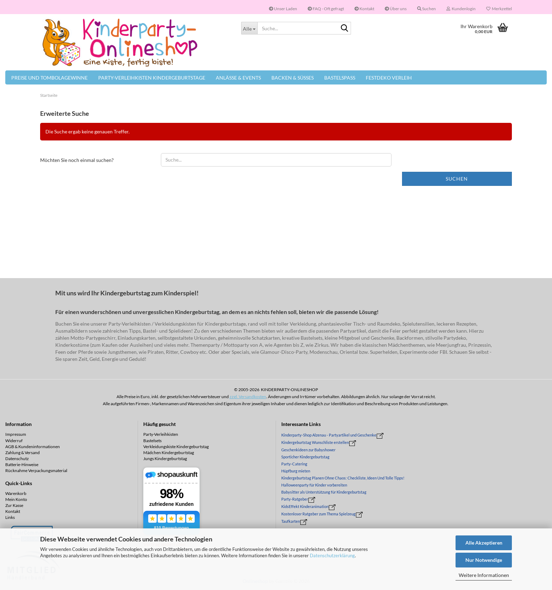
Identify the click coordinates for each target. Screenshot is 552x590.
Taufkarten (290, 521)
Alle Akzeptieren (483, 543)
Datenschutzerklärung (332, 555)
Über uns (396, 8)
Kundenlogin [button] (461, 8)
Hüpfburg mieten (295, 471)
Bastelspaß (339, 78)
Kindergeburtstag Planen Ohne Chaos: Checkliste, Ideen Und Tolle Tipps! (342, 478)
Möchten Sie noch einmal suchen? (77, 160)
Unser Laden (283, 8)
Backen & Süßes (292, 78)
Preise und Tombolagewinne (49, 78)
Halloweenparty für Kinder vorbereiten (314, 485)
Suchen (457, 179)
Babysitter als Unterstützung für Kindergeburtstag (323, 492)
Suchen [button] (426, 8)
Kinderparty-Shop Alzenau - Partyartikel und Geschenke (328, 435)
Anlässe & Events (238, 78)
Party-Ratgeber (294, 499)
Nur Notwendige (483, 560)
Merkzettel (499, 8)
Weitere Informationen (484, 575)
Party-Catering (294, 464)
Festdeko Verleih (389, 78)
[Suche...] (249, 28)
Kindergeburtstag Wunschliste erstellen (315, 442)
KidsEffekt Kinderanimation (304, 506)
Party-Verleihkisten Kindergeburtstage (151, 78)
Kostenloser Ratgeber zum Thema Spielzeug (318, 513)
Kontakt (364, 8)
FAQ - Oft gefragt (326, 8)
